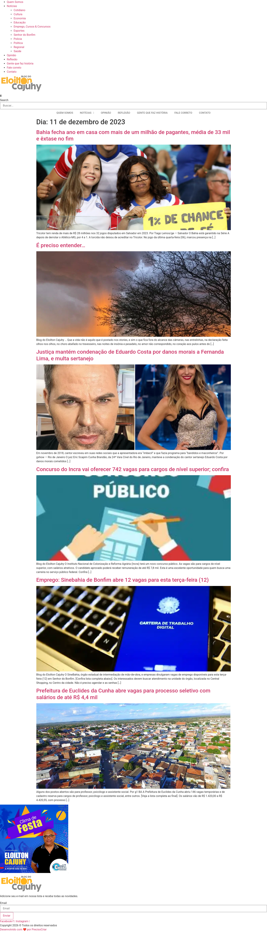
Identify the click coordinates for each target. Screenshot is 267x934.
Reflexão (12, 59)
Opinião (11, 55)
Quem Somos (15, 2)
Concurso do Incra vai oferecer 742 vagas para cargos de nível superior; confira (132, 469)
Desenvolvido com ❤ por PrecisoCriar (23, 929)
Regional (19, 47)
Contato (12, 71)
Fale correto (14, 67)
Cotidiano (19, 10)
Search (4, 100)
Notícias (12, 6)
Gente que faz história (20, 63)
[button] (133, 96)
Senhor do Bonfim (24, 34)
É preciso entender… (60, 245)
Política (18, 43)
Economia (20, 18)
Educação (20, 22)
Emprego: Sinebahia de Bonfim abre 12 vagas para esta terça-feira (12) (122, 580)
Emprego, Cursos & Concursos (32, 26)
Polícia (18, 39)
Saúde (17, 51)
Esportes (19, 30)
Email (3, 903)
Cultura (18, 14)
